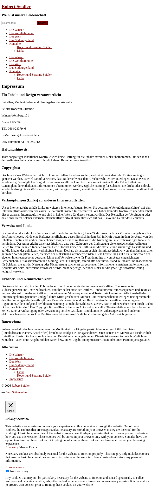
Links (20, 50)
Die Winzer (16, 29)
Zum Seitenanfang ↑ (18, 392)
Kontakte (15, 43)
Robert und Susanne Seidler (34, 47)
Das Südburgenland (21, 40)
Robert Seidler (16, 6)
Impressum (16, 379)
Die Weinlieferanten (21, 33)
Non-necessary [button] (14, 467)
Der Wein (15, 36)
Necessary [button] (12, 447)
